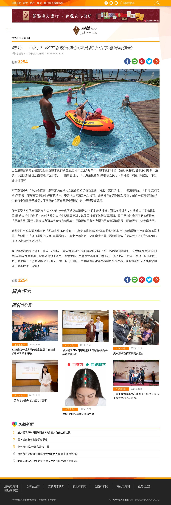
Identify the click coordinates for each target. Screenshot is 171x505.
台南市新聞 (101, 486)
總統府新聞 (11, 486)
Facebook (106, 3)
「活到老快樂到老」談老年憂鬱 (29, 400)
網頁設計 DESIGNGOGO (147, 500)
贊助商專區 (11, 490)
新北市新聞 (79, 486)
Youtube (111, 3)
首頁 (14, 38)
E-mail (116, 3)
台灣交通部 (33, 486)
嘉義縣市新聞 (56, 486)
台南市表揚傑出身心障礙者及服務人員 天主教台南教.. (47, 453)
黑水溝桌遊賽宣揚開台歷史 (128, 353)
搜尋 (158, 3)
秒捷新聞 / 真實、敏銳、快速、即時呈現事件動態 (37, 3)
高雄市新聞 (123, 486)
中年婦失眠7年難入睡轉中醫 (78, 414)
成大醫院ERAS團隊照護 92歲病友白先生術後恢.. (44, 432)
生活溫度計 (24, 38)
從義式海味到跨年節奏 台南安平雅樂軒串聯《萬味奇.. (47, 461)
